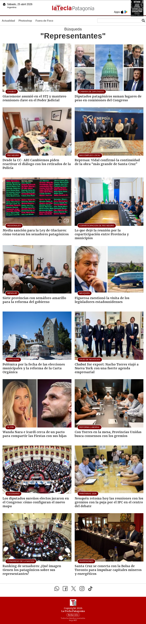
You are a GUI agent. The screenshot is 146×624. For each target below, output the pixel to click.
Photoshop (25, 20)
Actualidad (8, 20)
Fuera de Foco (44, 20)
